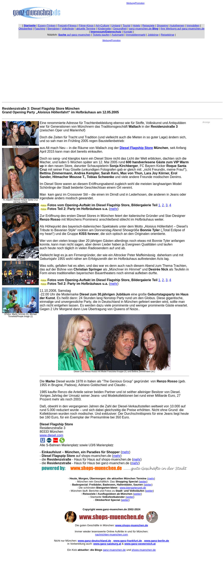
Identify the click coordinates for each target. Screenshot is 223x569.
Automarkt (118, 34)
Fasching (39, 28)
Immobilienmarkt (135, 34)
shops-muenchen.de (144, 549)
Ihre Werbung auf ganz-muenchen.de (182, 28)
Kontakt (127, 31)
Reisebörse (167, 34)
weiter (143, 481)
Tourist (126, 25)
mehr (113, 209)
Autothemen (177, 25)
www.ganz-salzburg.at (107, 543)
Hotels (136, 25)
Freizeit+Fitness (67, 25)
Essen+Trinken (47, 25)
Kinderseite (104, 28)
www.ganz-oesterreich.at (140, 543)
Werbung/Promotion (135, 3)
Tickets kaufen (101, 34)
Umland (116, 25)
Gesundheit (120, 28)
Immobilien (193, 25)
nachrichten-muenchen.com (111, 534)
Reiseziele (148, 25)
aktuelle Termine (85, 28)
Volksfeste (68, 28)
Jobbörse (153, 34)
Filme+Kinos (86, 25)
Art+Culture (102, 25)
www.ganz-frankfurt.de (127, 540)
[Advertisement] (135, 13)
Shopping (162, 25)
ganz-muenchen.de (143, 28)
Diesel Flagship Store (136, 148)
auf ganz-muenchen (74, 34)
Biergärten (53, 28)
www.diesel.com (51, 435)
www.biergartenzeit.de (133, 487)
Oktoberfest (25, 28)
